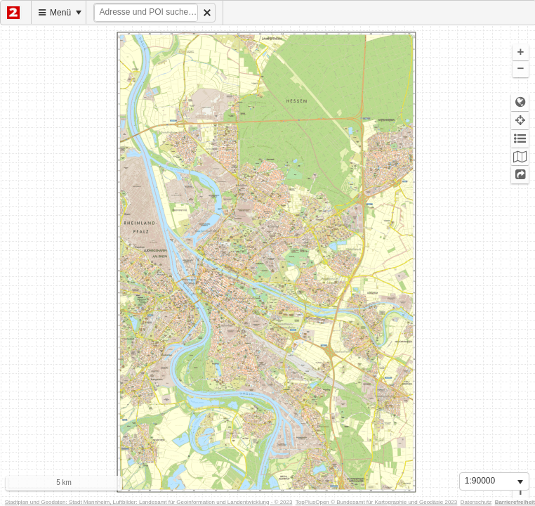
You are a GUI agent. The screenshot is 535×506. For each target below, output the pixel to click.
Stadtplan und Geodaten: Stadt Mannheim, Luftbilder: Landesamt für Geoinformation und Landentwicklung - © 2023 (149, 502)
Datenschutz (476, 502)
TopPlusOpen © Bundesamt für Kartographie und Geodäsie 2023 (377, 502)
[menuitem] (16, 12)
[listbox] (494, 481)
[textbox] (146, 12)
